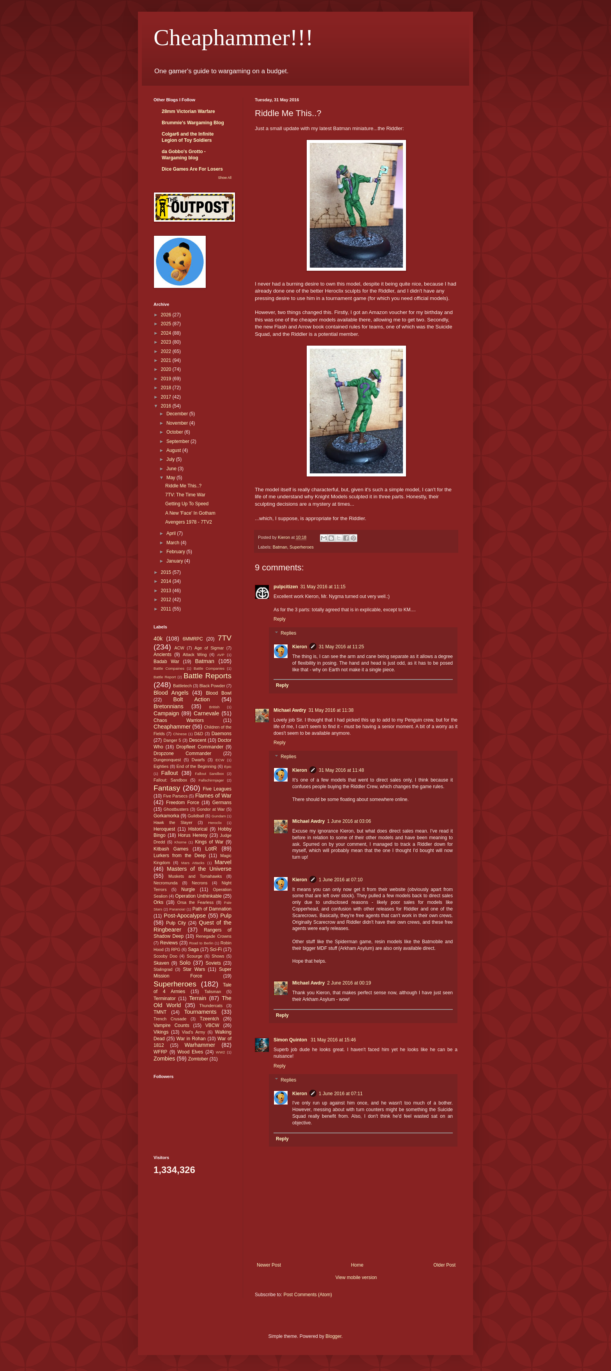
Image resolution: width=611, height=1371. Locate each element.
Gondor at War (211, 809)
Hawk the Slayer (173, 822)
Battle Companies (209, 668)
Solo (185, 963)
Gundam (219, 816)
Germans (221, 802)
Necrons (199, 882)
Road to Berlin (201, 943)
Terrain (197, 998)
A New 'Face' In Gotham (190, 513)
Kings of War (209, 842)
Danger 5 (172, 740)
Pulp (225, 915)
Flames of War (213, 795)
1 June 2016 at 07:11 (341, 1093)
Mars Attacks (193, 863)
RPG (175, 949)
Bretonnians (169, 706)
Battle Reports (207, 676)
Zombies (164, 1058)
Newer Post (269, 1265)
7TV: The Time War (185, 495)
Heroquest (164, 829)
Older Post (444, 1265)
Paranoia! (177, 909)
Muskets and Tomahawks (195, 876)
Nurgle (188, 889)
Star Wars (194, 969)
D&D (198, 733)
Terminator (165, 998)
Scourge (194, 956)
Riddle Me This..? (183, 486)
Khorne (181, 842)
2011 (167, 609)
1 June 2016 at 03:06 (349, 821)
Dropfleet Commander (199, 747)
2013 (167, 590)
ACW (179, 648)
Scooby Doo (165, 956)
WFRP (160, 1052)
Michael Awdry (290, 710)
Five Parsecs (175, 796)
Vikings (161, 1032)
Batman (280, 547)
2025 (167, 323)
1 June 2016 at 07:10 (341, 879)
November (177, 423)
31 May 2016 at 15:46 (333, 1040)
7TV (224, 638)
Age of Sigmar (209, 648)
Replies (288, 633)
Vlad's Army (193, 1032)
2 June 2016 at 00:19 (349, 983)
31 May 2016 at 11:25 (341, 646)
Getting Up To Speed (186, 503)
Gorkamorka (166, 816)
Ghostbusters (176, 809)
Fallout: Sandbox (170, 780)
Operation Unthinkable (198, 896)
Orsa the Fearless (195, 902)
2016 (167, 406)
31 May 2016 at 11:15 (323, 586)
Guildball (195, 815)
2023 (167, 342)
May (171, 477)
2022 (167, 351)
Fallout (169, 773)
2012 (167, 599)
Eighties (161, 766)
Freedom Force (182, 802)
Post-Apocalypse (185, 915)
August (174, 450)
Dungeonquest (167, 759)
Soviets (213, 963)
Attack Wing (195, 654)
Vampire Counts (171, 1025)
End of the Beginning (196, 766)
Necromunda (166, 882)
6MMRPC (193, 639)
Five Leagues (217, 789)
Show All (224, 178)
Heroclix (215, 822)
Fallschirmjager (211, 780)
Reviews (169, 943)
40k (158, 638)
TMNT (160, 1012)
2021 (167, 360)
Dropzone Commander (182, 753)
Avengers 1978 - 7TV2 (188, 522)
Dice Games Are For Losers (192, 169)
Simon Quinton (291, 1040)
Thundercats (211, 1005)
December (177, 413)
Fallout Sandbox (209, 773)
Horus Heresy (192, 835)
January (175, 561)
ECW (219, 760)
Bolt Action (191, 699)
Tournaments (200, 1012)
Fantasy (167, 788)
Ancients (162, 654)
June (172, 468)
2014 (167, 581)
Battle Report (165, 677)
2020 (167, 369)
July (171, 459)
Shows (218, 956)
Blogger (333, 1336)
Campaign (166, 713)
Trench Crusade (170, 1018)
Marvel (223, 862)
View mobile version (356, 1277)
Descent (197, 740)
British (214, 707)
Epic (227, 766)
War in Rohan (191, 1038)
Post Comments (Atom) (307, 1294)
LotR (211, 848)
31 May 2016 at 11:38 (330, 710)
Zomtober (198, 1059)
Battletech (182, 685)
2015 (167, 572)
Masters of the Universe (199, 869)
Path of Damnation (211, 909)
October (175, 432)
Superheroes (302, 547)
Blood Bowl (218, 693)
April (171, 533)
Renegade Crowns (213, 936)
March (173, 542)
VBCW (212, 1025)
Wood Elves (190, 1052)
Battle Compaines (169, 668)
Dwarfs (198, 759)
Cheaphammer (172, 726)
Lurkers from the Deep (180, 855)
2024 (167, 333)
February (176, 551)
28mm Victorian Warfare (188, 111)
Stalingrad (163, 969)
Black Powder (212, 685)
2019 (167, 378)
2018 (167, 387)
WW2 (220, 1052)
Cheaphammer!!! (233, 37)
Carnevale (206, 713)
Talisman (213, 991)
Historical (197, 829)
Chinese (180, 734)
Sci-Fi (216, 949)
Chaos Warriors (179, 720)
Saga (193, 949)
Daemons (221, 733)
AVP (220, 655)
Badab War (166, 661)
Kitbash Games (171, 849)
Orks (158, 902)
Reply (280, 619)
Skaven (161, 963)
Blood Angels (171, 693)
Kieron (299, 646)
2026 (167, 315)
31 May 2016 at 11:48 (341, 770)
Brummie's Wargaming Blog (193, 122)
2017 (167, 397)
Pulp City (176, 923)
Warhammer (199, 1045)
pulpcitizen (286, 586)
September (178, 441)
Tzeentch (209, 1019)
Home (357, 1265)
